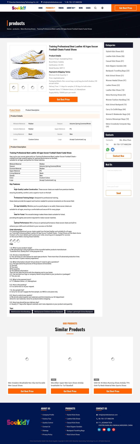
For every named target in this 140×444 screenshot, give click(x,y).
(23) (117, 71)
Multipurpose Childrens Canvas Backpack (48, 312)
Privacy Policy (47, 434)
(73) (116, 105)
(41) (115, 61)
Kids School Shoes (73, 434)
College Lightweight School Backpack (80, 312)
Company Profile (48, 415)
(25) (116, 95)
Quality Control (48, 423)
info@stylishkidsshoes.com (51, 2)
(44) (116, 66)
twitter (108, 429)
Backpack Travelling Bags (76, 430)
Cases (88, 8)
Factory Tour (47, 419)
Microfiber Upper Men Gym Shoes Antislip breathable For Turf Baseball (67, 384)
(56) (115, 56)
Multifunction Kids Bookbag (20, 312)
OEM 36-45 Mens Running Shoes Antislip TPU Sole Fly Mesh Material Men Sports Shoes (112, 384)
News (81, 8)
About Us (71, 8)
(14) (118, 100)
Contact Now (118, 155)
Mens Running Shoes (28, 29)
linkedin (99, 429)
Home (40, 8)
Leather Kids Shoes (73, 419)
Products (50, 8)
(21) (115, 76)
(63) (115, 51)
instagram (113, 429)
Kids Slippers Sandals (74, 427)
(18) (117, 119)
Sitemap (45, 430)
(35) (118, 125)
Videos (61, 8)
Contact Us (46, 427)
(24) (118, 114)
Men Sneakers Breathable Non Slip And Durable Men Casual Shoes (26, 384)
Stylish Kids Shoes (73, 415)
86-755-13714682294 (73, 2)
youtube (104, 429)
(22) (113, 85)
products (16, 29)
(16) (115, 90)
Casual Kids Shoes (73, 423)
